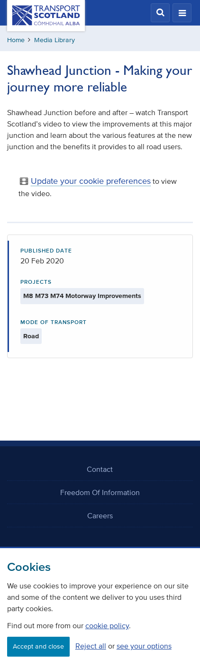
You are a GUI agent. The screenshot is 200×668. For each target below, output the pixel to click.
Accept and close (38, 646)
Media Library (54, 40)
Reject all (90, 645)
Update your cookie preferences (91, 181)
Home (16, 40)
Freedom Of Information (100, 492)
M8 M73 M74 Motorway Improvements (82, 295)
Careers (100, 515)
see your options (144, 645)
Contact (100, 469)
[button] (160, 12)
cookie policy (107, 625)
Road (31, 336)
